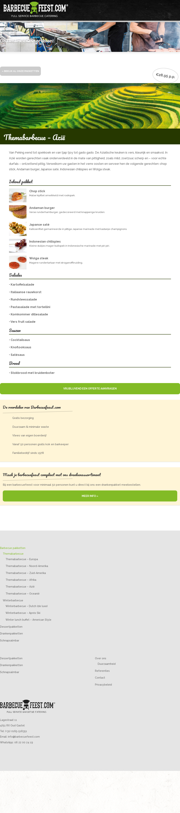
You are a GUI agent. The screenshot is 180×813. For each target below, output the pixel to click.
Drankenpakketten (11, 633)
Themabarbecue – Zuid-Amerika (26, 573)
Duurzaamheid (107, 663)
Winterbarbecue (13, 600)
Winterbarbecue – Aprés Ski (23, 612)
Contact (100, 677)
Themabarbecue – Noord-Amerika (27, 566)
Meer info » (90, 495)
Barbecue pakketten (12, 548)
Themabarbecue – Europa (22, 559)
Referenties (102, 670)
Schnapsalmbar (9, 640)
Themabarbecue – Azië (20, 586)
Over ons (100, 658)
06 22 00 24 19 (23, 742)
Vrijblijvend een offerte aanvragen (90, 388)
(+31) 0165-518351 (16, 731)
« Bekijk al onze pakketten (20, 71)
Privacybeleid (103, 684)
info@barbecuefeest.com (24, 736)
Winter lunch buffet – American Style (28, 619)
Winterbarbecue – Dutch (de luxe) (27, 606)
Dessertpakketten (11, 626)
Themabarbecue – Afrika (21, 579)
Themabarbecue (13, 553)
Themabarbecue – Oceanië (23, 593)
